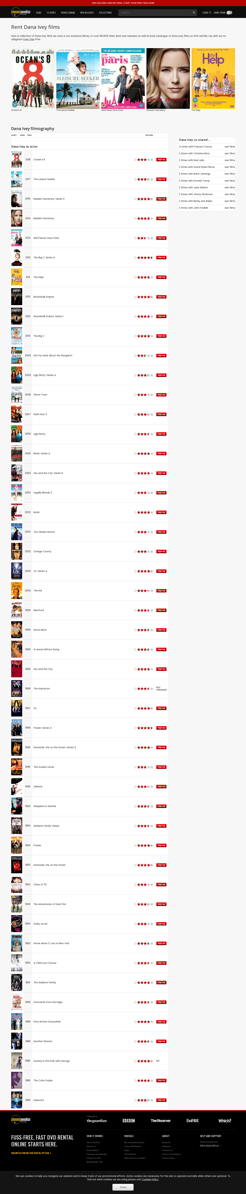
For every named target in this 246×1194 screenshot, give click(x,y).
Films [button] (38, 12)
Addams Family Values (46, 826)
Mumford (39, 610)
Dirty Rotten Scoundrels (47, 1021)
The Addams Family (45, 982)
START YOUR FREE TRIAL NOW (123, 3)
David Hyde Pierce (204, 167)
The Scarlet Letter (44, 767)
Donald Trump (202, 180)
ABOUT (166, 1136)
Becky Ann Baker (203, 201)
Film (29, 135)
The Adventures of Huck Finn (50, 904)
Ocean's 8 (16, 110)
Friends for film (94, 1158)
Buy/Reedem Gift (95, 1162)
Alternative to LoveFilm (134, 1158)
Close (123, 1187)
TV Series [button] (51, 12)
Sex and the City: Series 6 (48, 473)
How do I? (91, 1146)
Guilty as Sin (40, 924)
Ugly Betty (39, 434)
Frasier (37, 845)
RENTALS (129, 1136)
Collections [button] (105, 12)
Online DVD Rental (132, 1146)
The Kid (38, 590)
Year (22, 135)
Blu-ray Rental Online (134, 1142)
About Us (166, 1142)
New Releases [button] (87, 12)
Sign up (161, 159)
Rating (149, 135)
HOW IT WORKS (95, 1136)
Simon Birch (40, 630)
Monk (37, 512)
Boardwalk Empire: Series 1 (48, 316)
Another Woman (43, 1041)
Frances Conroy (203, 146)
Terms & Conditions (171, 1154)
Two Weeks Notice (44, 532)
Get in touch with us (209, 1145)
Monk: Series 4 (42, 453)
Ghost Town (40, 394)
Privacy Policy (168, 1158)
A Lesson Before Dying (46, 649)
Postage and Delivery (97, 1154)
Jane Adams (201, 187)
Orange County (42, 551)
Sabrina (38, 786)
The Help (196, 110)
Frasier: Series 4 (43, 728)
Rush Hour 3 (40, 414)
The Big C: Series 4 (44, 257)
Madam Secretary (155, 110)
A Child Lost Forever (45, 963)
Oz (35, 708)
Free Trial (28, 39)
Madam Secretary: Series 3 (49, 199)
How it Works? (93, 1142)
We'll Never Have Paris (112, 110)
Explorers (39, 1100)
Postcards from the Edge (48, 1002)
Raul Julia (199, 160)
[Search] (154, 12)
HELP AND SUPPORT (210, 1136)
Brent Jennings (202, 173)
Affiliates (166, 1146)
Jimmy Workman (203, 194)
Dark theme (219, 12)
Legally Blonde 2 (43, 492)
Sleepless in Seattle (45, 806)
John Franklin (201, 208)
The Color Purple (43, 1080)
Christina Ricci (202, 153)
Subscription (93, 1150)
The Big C (39, 336)
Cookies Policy (150, 1179)
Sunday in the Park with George (52, 1061)
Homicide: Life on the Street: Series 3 (55, 747)
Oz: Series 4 (40, 571)
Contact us (167, 1150)
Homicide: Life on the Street (50, 865)
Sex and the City (43, 669)
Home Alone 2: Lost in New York (51, 943)
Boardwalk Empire (44, 296)
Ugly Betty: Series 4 (45, 375)
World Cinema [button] (68, 12)
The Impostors (42, 688)
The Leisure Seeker (65, 110)
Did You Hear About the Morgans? (53, 355)
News (127, 1150)
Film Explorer (130, 1154)
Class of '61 (40, 884)
